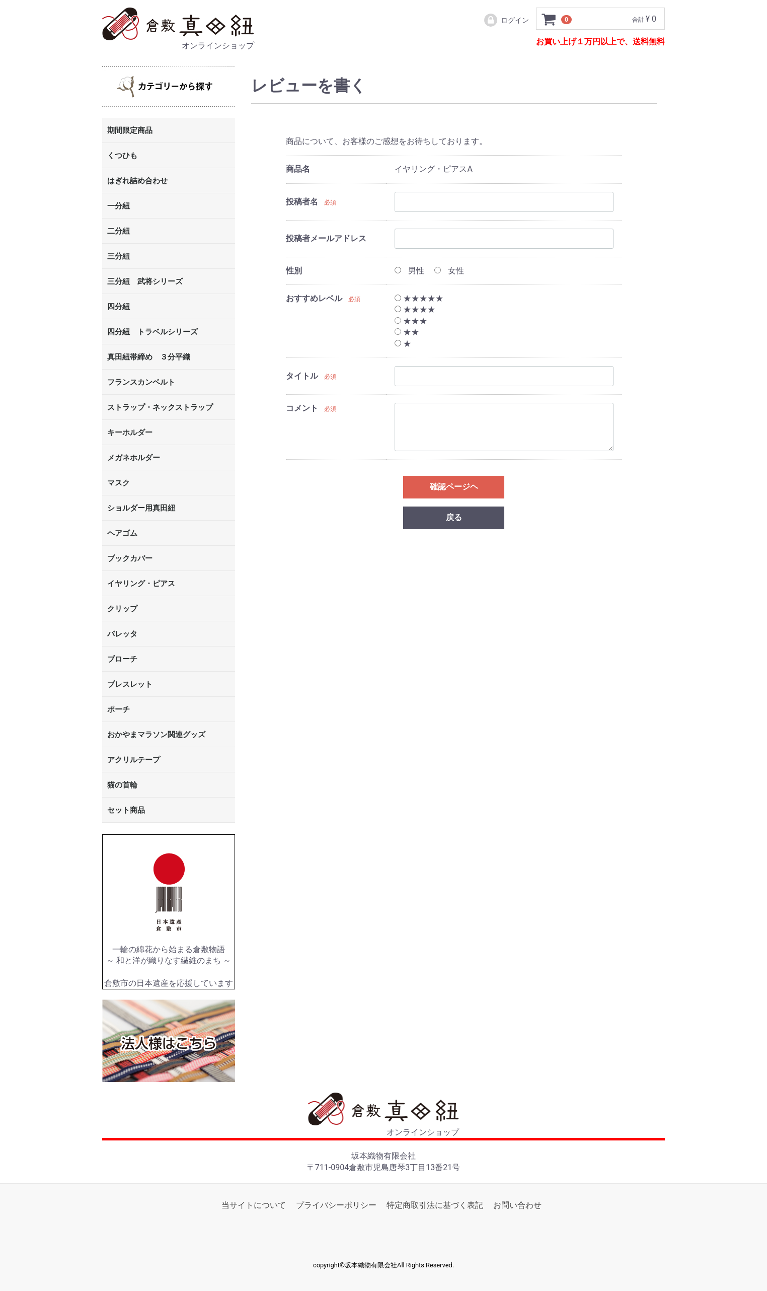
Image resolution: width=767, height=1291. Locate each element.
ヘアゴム (122, 533)
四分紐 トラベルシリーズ (152, 332)
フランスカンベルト (141, 382)
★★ (407, 332)
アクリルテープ (133, 760)
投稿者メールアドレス (326, 238)
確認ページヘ (454, 486)
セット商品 (126, 810)
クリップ (122, 609)
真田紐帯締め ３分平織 (148, 357)
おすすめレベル (314, 298)
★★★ (411, 321)
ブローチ (122, 659)
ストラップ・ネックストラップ (160, 407)
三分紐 (118, 256)
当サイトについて (253, 1205)
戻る (454, 517)
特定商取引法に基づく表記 (435, 1205)
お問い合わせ (517, 1205)
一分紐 (118, 206)
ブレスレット (129, 684)
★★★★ (415, 310)
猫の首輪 (122, 785)
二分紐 (118, 231)
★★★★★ (419, 298)
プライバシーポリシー (336, 1205)
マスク (118, 483)
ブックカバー (129, 558)
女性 (449, 270)
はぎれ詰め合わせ (137, 181)
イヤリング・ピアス (141, 584)
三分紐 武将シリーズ (145, 281)
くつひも (122, 156)
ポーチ (118, 709)
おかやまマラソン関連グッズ (156, 735)
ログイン (506, 20)
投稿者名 (302, 201)
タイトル (302, 376)
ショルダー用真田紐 (141, 508)
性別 (294, 270)
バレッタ (122, 634)
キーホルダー (129, 433)
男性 (409, 270)
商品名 (298, 169)
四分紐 (118, 307)
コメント (302, 408)
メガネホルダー (133, 458)
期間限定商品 (129, 130)
